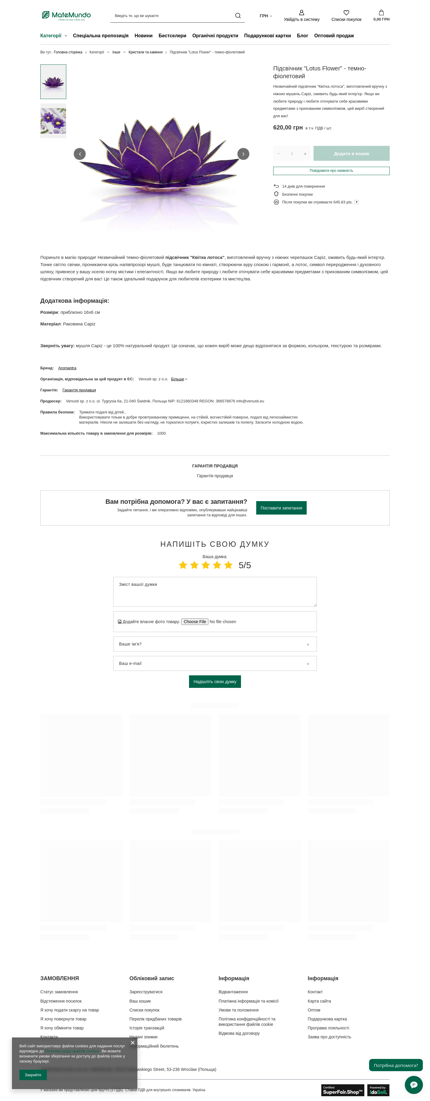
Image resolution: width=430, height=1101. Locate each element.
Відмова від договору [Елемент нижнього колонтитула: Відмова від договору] (239, 1033)
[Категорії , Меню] (67, 36)
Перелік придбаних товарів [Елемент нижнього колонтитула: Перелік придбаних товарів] (156, 1019)
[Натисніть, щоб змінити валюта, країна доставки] (266, 15)
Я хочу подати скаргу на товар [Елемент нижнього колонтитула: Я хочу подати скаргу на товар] (69, 1010)
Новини (144, 35)
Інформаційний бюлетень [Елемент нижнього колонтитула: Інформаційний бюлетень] (154, 1046)
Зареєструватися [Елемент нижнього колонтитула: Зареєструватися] (146, 991)
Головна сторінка (68, 52)
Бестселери (172, 35)
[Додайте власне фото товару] (220, 621)
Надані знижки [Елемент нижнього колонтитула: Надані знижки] (144, 1036)
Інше (116, 52)
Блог (302, 35)
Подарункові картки (267, 35)
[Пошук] (238, 15)
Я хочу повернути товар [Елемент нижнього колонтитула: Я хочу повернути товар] (63, 1019)
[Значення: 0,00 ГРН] (382, 16)
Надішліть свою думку (215, 681)
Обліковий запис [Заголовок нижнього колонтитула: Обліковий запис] (152, 978)
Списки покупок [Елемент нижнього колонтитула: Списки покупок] (145, 1010)
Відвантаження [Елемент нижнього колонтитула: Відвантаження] (233, 991)
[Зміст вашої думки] (215, 592)
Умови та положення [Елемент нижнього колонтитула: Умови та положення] (239, 1010)
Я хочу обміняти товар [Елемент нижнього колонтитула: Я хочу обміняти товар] (62, 1028)
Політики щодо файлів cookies (72, 1051)
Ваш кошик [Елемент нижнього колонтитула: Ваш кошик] (140, 1001)
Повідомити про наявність (331, 171)
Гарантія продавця (79, 390)
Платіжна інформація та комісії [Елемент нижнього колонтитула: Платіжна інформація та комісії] (249, 1001)
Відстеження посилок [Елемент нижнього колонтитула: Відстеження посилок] (61, 1001)
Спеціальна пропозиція (101, 35)
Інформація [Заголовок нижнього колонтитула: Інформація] (234, 978)
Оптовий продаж (334, 35)
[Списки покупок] (346, 15)
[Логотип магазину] (66, 15)
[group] (161, 153)
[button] (80, 154)
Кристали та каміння (146, 52)
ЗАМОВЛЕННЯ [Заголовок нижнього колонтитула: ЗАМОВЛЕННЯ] (59, 978)
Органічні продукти (215, 35)
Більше (177, 379)
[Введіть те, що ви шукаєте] (177, 15)
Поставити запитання (281, 508)
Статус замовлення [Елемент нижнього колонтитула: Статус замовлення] (59, 991)
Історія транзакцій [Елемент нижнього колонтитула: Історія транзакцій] (147, 1028)
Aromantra (67, 368)
